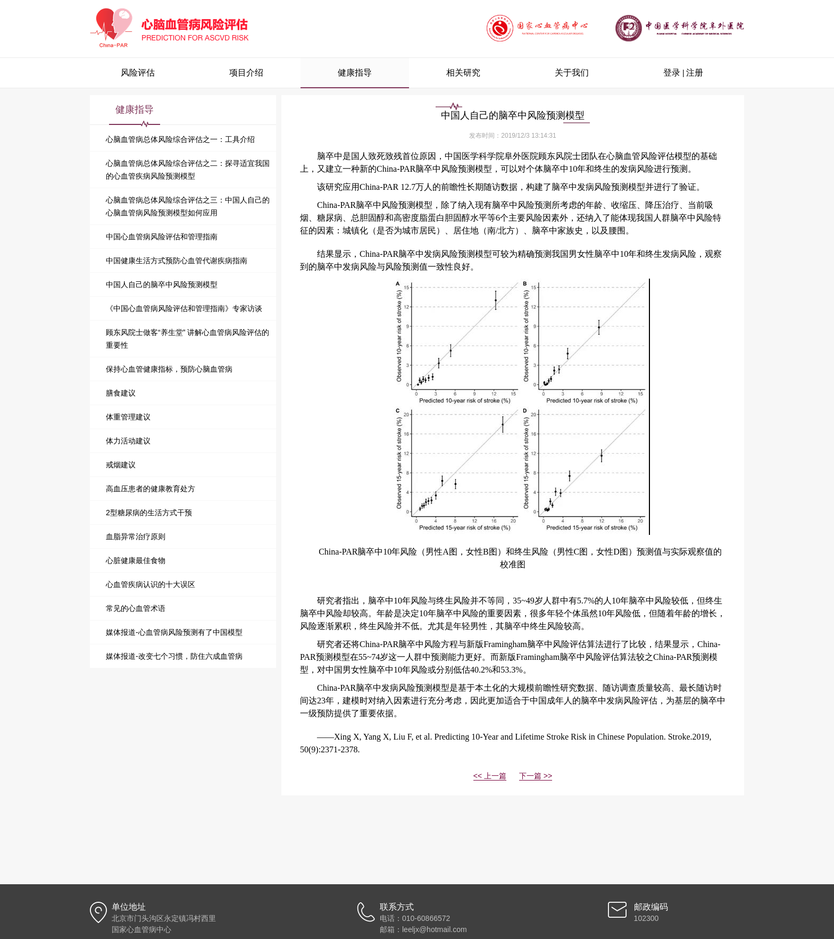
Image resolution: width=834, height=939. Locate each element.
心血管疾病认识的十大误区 (150, 584)
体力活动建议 (128, 441)
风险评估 (138, 72)
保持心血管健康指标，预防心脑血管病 (169, 369)
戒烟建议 (121, 464)
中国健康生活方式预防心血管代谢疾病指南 (176, 260)
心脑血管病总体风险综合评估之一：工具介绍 (180, 139)
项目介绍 (246, 72)
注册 (694, 72)
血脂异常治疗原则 (135, 536)
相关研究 (463, 72)
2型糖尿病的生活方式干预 (149, 512)
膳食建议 (121, 393)
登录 (671, 72)
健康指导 (355, 72)
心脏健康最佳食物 (135, 560)
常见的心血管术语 (135, 608)
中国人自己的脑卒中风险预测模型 (162, 284)
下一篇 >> (535, 776)
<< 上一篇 (489, 776)
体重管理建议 (128, 417)
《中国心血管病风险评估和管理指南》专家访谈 (184, 308)
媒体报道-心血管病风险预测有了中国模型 (174, 632)
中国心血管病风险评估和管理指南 (162, 236)
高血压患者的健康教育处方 (150, 488)
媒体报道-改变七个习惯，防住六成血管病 (174, 656)
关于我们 (572, 72)
